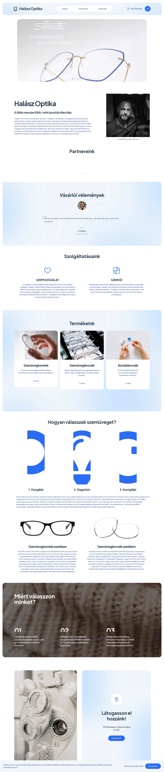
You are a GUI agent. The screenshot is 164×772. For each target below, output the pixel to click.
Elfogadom (153, 766)
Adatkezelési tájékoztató (134, 766)
